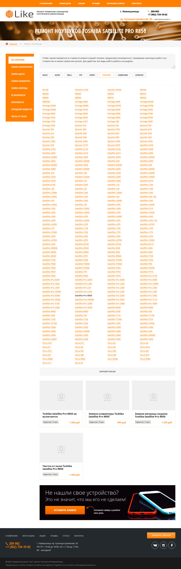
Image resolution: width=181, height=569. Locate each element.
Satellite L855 (113, 236)
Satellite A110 (81, 149)
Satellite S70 (81, 315)
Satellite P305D (114, 264)
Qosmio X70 (48, 145)
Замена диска (18, 74)
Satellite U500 (49, 335)
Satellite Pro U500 (83, 307)
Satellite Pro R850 (83, 295)
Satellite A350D (147, 157)
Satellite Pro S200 (115, 295)
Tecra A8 (79, 347)
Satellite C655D (82, 176)
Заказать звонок (161, 535)
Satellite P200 (81, 260)
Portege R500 (81, 113)
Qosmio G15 (48, 133)
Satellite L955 (48, 244)
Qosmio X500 (113, 141)
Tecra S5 (79, 362)
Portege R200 (113, 109)
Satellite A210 (81, 153)
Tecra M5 (144, 351)
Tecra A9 (111, 347)
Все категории (17, 59)
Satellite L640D (114, 216)
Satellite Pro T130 (50, 303)
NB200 (45, 93)
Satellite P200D (114, 260)
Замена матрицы (19, 88)
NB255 (143, 93)
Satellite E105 (48, 184)
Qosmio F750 (113, 129)
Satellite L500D (147, 204)
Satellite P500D (82, 267)
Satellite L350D (49, 196)
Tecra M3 (111, 351)
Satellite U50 (146, 331)
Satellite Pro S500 (115, 299)
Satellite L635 (81, 216)
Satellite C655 (49, 176)
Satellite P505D (147, 267)
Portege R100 (81, 109)
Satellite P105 (49, 260)
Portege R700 (146, 113)
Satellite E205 (81, 184)
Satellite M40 (113, 248)
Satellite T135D (114, 319)
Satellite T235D (147, 323)
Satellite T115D (147, 315)
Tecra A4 (111, 343)
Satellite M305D (50, 248)
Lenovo (139, 75)
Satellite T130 (48, 319)
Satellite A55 (146, 165)
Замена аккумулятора (22, 66)
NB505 (78, 97)
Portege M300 (49, 105)
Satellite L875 (81, 240)
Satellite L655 (113, 220)
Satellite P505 (114, 267)
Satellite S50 (146, 311)
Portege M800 (49, 109)
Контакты (137, 3)
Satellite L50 (81, 204)
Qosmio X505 (146, 141)
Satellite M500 (49, 252)
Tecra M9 (111, 355)
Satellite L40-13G (148, 196)
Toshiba (106, 75)
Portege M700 (114, 105)
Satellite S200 (113, 311)
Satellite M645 (49, 256)
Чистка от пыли (18, 116)
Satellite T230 (81, 323)
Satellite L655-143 (148, 220)
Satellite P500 (49, 267)
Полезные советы (116, 3)
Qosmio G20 (81, 133)
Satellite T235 (113, 323)
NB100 (143, 89)
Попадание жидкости (21, 109)
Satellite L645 (146, 216)
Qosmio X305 (81, 141)
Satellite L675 (113, 224)
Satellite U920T (49, 339)
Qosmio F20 (113, 125)
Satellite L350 (146, 192)
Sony (92, 75)
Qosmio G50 (113, 137)
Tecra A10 (47, 343)
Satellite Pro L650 (148, 291)
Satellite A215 (114, 153)
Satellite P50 (146, 264)
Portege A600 (81, 101)
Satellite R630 (114, 307)
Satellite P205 (146, 260)
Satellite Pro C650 (51, 283)
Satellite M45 (146, 248)
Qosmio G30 (146, 133)
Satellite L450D (114, 200)
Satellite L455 (146, 200)
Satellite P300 (49, 264)
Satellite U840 (114, 335)
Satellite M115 (147, 244)
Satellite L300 (146, 188)
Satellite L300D (49, 192)
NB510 (110, 97)
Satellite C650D (147, 172)
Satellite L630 (48, 216)
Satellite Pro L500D (51, 291)
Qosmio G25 (113, 133)
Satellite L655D (49, 224)
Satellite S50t (48, 315)
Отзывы (96, 3)
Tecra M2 (79, 351)
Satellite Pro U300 (116, 303)
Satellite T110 (113, 315)
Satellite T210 (146, 319)
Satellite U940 (81, 339)
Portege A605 (113, 101)
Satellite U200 (49, 327)
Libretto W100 (114, 89)
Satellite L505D (82, 208)
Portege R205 (146, 109)
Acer (57, 75)
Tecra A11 (79, 343)
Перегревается (17, 102)
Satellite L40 (113, 196)
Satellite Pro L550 (83, 291)
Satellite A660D (82, 169)
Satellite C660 (114, 176)
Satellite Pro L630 (115, 291)
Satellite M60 (146, 252)
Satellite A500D (49, 165)
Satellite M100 (82, 244)
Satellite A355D (82, 161)
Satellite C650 (114, 172)
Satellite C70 (81, 180)
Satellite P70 (81, 271)
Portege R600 (113, 113)
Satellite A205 (49, 153)
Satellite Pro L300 (83, 283)
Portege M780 (146, 105)
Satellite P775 (146, 271)
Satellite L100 (146, 184)
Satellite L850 (81, 236)
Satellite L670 (81, 224)
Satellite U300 (114, 327)
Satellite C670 (49, 180)
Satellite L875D (114, 240)
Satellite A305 (81, 157)
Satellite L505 (48, 208)
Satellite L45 (48, 200)
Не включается (18, 95)
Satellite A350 (114, 157)
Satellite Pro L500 (148, 287)
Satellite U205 (81, 327)
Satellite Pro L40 (83, 287)
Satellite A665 (114, 169)
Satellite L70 (48, 228)
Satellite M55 (113, 252)
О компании (46, 3)
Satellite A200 (146, 149)
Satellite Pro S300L (51, 299)
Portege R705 (48, 117)
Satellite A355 (49, 161)
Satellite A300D (49, 157)
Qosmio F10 (80, 125)
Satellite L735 (113, 228)
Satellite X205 (146, 339)
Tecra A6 (144, 343)
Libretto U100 (81, 89)
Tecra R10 (144, 355)
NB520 (143, 97)
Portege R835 (113, 117)
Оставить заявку (65, 510)
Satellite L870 (146, 236)
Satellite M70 (81, 256)
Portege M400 (81, 105)
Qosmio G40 (81, 137)
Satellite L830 (48, 236)
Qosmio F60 (80, 129)
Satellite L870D (49, 240)
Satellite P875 (114, 275)
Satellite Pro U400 (148, 303)
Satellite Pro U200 (83, 303)
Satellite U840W (147, 335)
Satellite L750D (49, 232)
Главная (13, 44)
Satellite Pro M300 (51, 295)
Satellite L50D (114, 208)
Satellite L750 (146, 228)
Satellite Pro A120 (148, 275)
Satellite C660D (147, 176)
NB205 (78, 93)
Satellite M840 (114, 256)
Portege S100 (48, 121)
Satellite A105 (49, 149)
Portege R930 (146, 117)
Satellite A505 (81, 165)
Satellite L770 (113, 232)
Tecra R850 (80, 359)
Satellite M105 (114, 244)
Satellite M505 (82, 252)
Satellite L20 (48, 188)
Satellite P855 (81, 275)
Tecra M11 (47, 351)
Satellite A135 (114, 149)
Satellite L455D (49, 204)
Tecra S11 (46, 362)
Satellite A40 (113, 161)
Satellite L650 (48, 220)
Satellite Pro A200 (51, 279)
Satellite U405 (114, 331)
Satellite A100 (146, 145)
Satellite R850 (81, 311)
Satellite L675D (147, 224)
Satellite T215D (49, 323)
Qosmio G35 (48, 137)
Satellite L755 (81, 232)
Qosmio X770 (81, 145)
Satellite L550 (48, 212)
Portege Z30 (113, 121)
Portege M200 (146, 101)
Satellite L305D (114, 192)
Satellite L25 (81, 188)
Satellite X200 (114, 339)
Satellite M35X (82, 248)
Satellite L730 (81, 228)
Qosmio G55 (146, 137)
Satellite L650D (82, 220)
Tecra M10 (145, 347)
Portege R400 (48, 113)
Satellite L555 (113, 212)
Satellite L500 (113, 204)
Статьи (66, 536)
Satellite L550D (82, 212)
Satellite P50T (49, 271)
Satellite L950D (147, 240)
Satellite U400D (82, 331)
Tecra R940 (112, 359)
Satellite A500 (146, 161)
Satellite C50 (81, 172)
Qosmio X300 (48, 141)
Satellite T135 (81, 319)
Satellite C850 (114, 180)
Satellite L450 (81, 200)
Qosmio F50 (48, 129)
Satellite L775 (146, 232)
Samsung (123, 75)
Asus (45, 75)
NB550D (46, 101)
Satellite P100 (146, 256)
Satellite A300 (146, 153)
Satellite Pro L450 (115, 287)
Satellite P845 (49, 275)
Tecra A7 (46, 347)
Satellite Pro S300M (84, 299)
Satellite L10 (113, 184)
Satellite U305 (146, 327)
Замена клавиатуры (20, 81)
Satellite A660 (49, 169)
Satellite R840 (49, 311)
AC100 (45, 89)
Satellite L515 (146, 208)
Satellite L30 (113, 188)
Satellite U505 (81, 335)
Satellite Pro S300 (148, 295)
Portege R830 (81, 117)
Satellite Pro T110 (148, 299)
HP (80, 75)
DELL (69, 75)
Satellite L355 (81, 196)
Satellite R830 (146, 307)
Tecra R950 (145, 359)
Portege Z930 (48, 125)
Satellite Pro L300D (149, 283)
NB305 (45, 97)
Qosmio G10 (146, 129)
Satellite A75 (48, 172)
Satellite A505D (114, 165)
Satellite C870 (146, 180)
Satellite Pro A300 (116, 279)
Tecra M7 (46, 355)
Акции (81, 3)
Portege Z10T (81, 121)
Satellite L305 (81, 192)
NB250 (110, 93)
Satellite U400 (49, 331)
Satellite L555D (147, 212)
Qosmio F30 (145, 125)
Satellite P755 (114, 271)
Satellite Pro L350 (50, 287)
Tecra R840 (47, 359)
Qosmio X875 (113, 145)
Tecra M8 (79, 355)
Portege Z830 (146, 121)
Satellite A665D (147, 169)
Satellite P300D (82, 264)
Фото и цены (28, 536)
